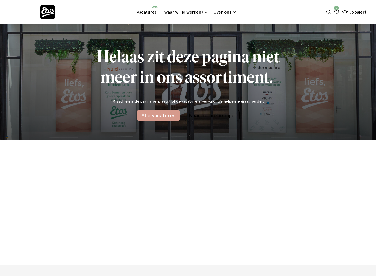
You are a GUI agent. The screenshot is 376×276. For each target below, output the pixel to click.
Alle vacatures (158, 115)
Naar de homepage (212, 115)
